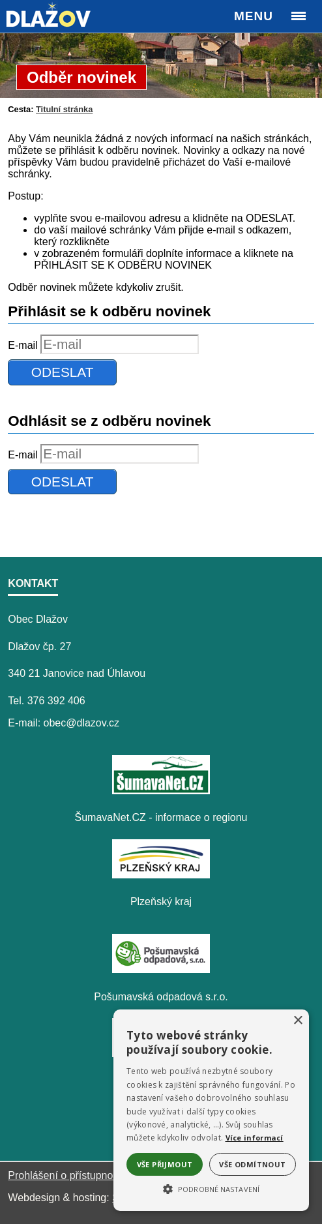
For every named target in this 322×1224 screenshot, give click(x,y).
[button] (211, 1188)
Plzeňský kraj (161, 901)
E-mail (22, 345)
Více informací (255, 1137)
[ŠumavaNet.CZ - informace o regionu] (161, 790)
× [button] (297, 1021)
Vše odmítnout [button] (252, 1164)
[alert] (211, 1110)
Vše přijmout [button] (165, 1164)
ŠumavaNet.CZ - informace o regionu (161, 817)
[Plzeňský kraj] (161, 874)
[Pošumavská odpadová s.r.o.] (161, 969)
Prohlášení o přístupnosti (65, 1175)
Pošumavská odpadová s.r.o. (160, 996)
